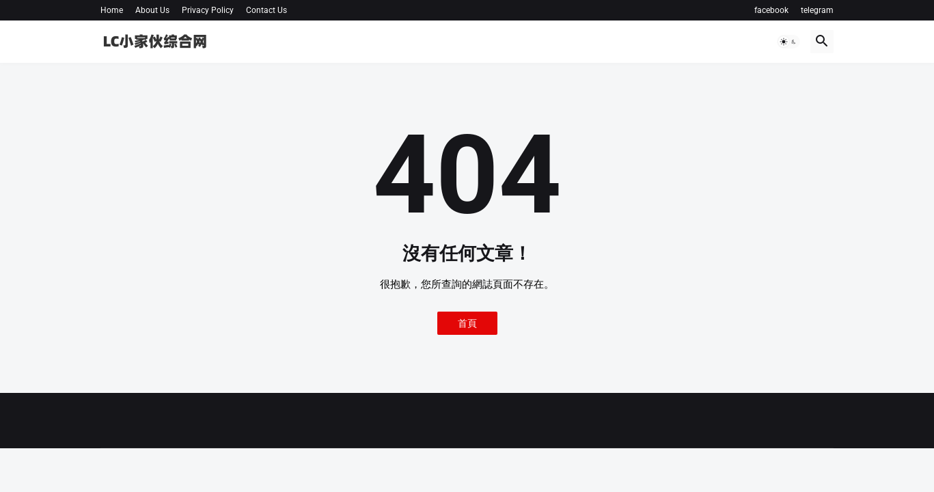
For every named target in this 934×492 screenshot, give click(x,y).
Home (111, 10)
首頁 (467, 323)
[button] (788, 42)
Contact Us (266, 10)
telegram (817, 10)
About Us (152, 10)
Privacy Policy (208, 10)
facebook (771, 10)
